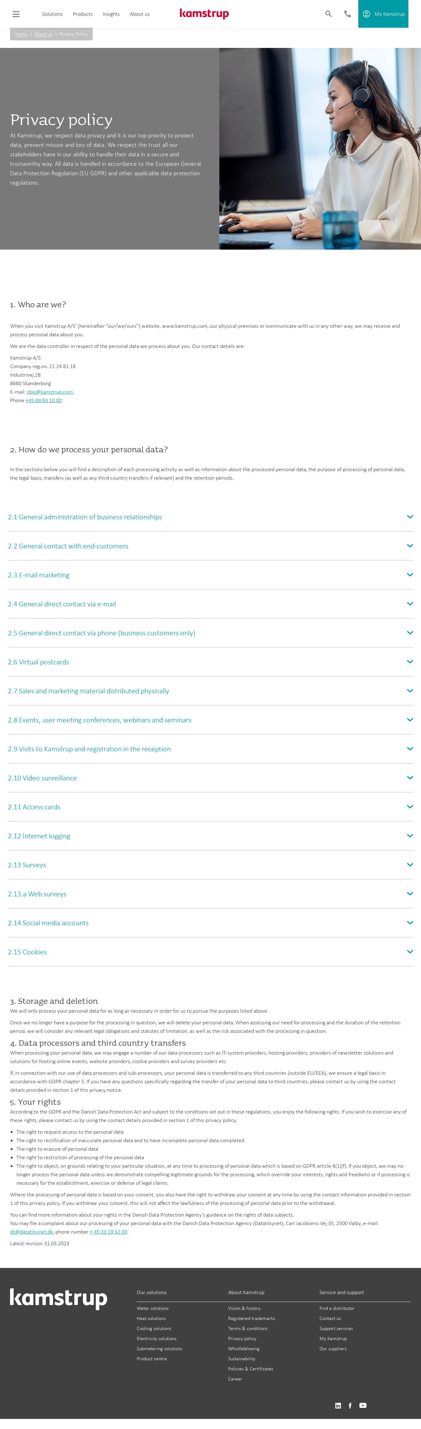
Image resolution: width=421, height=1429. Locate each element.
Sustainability (241, 1359)
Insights (111, 13)
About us (140, 13)
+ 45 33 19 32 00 (108, 1231)
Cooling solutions (154, 1328)
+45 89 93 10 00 (44, 400)
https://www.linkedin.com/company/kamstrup (338, 1406)
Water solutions (153, 1308)
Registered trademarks (251, 1318)
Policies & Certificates (250, 1369)
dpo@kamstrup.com (50, 391)
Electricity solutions (156, 1338)
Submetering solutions (159, 1348)
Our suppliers (333, 1348)
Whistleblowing (244, 1348)
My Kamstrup (333, 1338)
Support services (336, 1328)
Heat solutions (151, 1318)
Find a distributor (337, 1308)
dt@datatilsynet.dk (31, 1231)
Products (83, 13)
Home (21, 34)
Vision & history (244, 1308)
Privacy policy (242, 1338)
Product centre (152, 1359)
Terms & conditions (248, 1328)
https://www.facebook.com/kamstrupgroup (350, 1406)
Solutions (52, 13)
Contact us (330, 1318)
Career (235, 1379)
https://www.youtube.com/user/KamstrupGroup (363, 1406)
